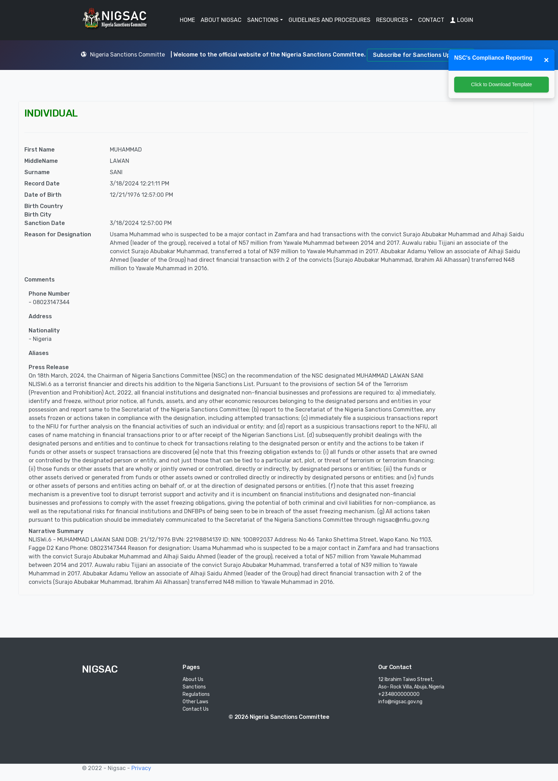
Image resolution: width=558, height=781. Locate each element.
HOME (187, 20)
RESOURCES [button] (392, 20)
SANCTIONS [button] (263, 20)
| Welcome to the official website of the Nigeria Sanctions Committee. (269, 54)
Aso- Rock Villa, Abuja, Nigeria (411, 687)
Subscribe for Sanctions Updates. (420, 55)
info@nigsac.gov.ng (400, 702)
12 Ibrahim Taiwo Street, (406, 679)
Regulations (196, 694)
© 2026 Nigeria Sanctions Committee (278, 717)
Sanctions (194, 687)
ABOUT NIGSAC (221, 20)
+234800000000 (399, 694)
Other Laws (195, 702)
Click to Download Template (501, 84)
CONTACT (431, 20)
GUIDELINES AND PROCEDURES (329, 20)
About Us (193, 679)
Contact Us (196, 709)
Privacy (141, 768)
